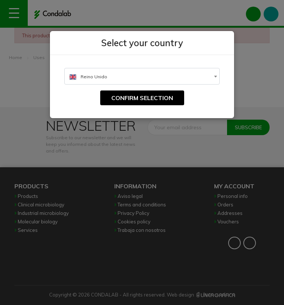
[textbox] (142, 76)
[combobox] (142, 76)
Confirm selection (142, 98)
